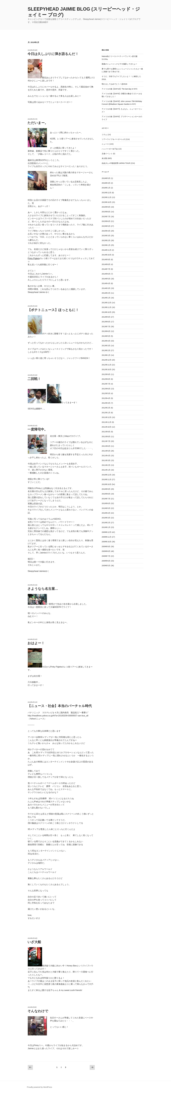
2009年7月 (106, 556)
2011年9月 (106, 432)
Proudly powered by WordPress (39, 1087)
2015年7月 (106, 217)
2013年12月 (106, 303)
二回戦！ (34, 379)
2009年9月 (106, 546)
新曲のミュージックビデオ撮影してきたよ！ (119, 64)
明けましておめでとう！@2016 (114, 84)
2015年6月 (106, 221)
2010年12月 (106, 475)
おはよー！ (36, 643)
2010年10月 (106, 484)
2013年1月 (106, 355)
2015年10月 (106, 202)
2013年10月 (106, 312)
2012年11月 (106, 365)
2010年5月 (106, 508)
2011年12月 (106, 417)
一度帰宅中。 (37, 429)
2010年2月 (106, 523)
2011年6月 (106, 446)
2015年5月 (106, 226)
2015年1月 (106, 245)
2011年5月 (106, 451)
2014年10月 (106, 255)
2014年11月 (106, 250)
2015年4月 (106, 231)
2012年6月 (106, 389)
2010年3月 (106, 518)
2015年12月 (106, 193)
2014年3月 (106, 288)
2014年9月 (106, 259)
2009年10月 (106, 542)
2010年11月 (106, 479)
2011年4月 (106, 456)
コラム (104, 135)
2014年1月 (106, 298)
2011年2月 (106, 465)
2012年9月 (106, 374)
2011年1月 (106, 470)
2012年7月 (106, 384)
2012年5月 (106, 393)
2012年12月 (106, 360)
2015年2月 (106, 240)
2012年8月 (106, 379)
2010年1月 (106, 527)
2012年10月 (106, 369)
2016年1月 (106, 188)
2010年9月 (106, 489)
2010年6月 (106, 503)
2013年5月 (106, 336)
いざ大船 (34, 942)
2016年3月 (106, 183)
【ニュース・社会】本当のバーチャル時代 (59, 706)
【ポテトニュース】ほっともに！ (53, 310)
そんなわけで (37, 1011)
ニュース (105, 144)
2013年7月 (106, 326)
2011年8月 (106, 436)
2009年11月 (106, 537)
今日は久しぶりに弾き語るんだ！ (53, 54)
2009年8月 (106, 551)
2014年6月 (106, 274)
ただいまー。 (37, 123)
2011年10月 (106, 427)
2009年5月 (106, 566)
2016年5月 (106, 178)
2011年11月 (106, 422)
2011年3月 (106, 460)
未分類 (104, 158)
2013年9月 (106, 317)
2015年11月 (106, 197)
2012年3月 (106, 403)
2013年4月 (106, 341)
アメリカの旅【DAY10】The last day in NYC (119, 89)
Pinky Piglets (34, 258)
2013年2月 (106, 350)
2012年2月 (106, 408)
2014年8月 (106, 264)
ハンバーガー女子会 (110, 149)
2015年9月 (106, 207)
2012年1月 (106, 413)
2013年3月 (106, 346)
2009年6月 (106, 561)
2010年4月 (106, 513)
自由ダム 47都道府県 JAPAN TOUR (116, 163)
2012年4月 (106, 398)
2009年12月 (106, 532)
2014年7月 (106, 269)
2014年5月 (106, 279)
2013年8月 (106, 322)
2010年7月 (106, 499)
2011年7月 (106, 441)
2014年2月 (106, 293)
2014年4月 (106, 283)
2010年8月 (106, 494)
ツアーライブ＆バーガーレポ (113, 139)
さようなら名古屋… (42, 589)
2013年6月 (106, 331)
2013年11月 (106, 307)
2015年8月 (106, 212)
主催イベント (107, 154)
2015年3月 (106, 236)
